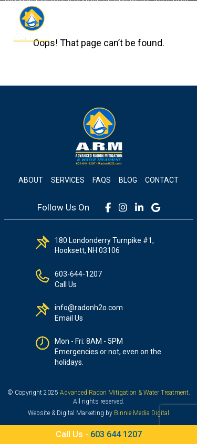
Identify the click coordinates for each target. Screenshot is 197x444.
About (30, 180)
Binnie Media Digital (141, 413)
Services (68, 180)
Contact (162, 180)
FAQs (101, 180)
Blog (128, 180)
